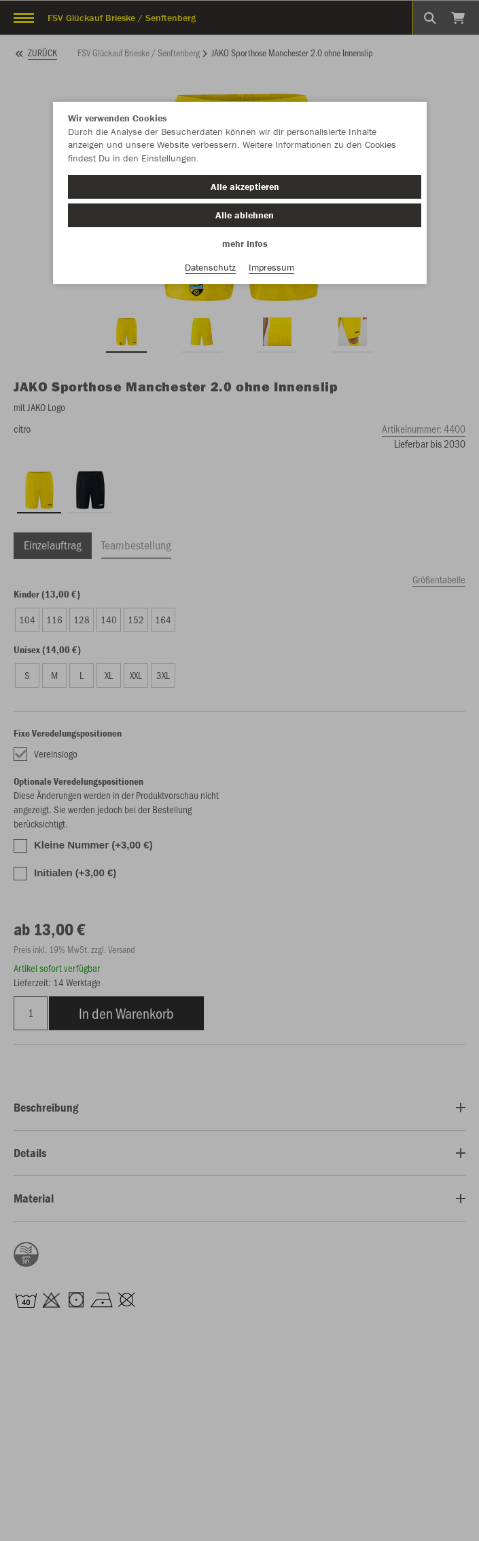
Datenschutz (210, 267)
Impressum (271, 267)
